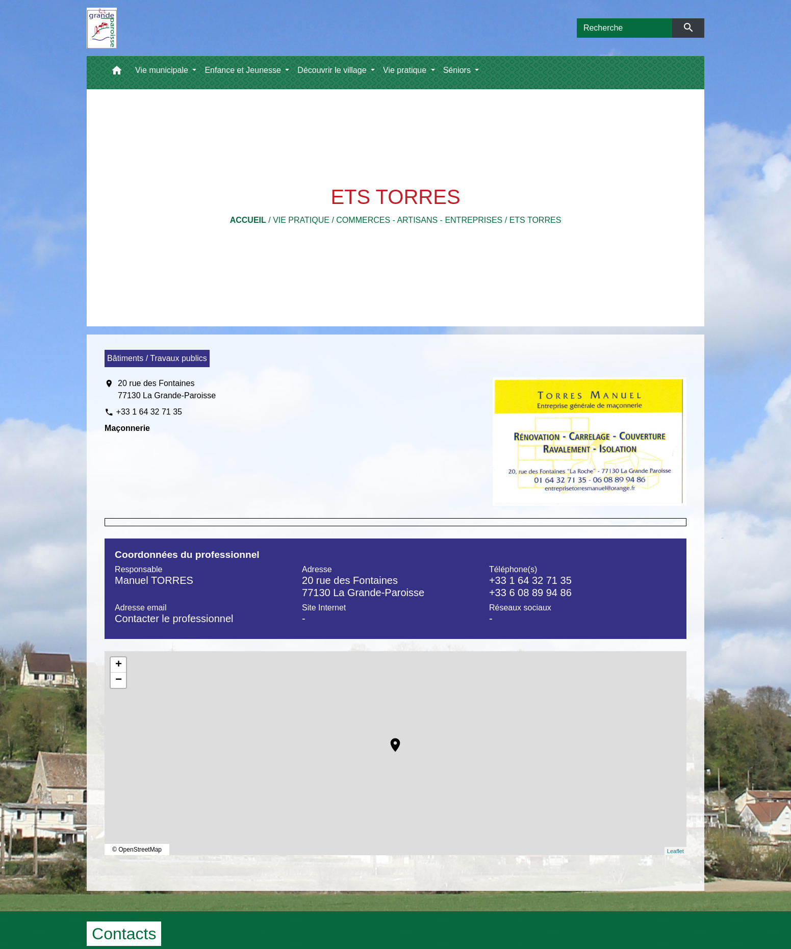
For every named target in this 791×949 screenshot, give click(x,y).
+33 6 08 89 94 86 (530, 592)
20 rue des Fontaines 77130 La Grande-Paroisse (167, 389)
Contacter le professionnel (174, 618)
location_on (390, 740)
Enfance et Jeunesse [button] (244, 70)
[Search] (625, 28)
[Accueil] (102, 28)
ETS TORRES (535, 220)
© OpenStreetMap (137, 849)
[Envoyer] (688, 28)
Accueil (248, 220)
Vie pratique (301, 220)
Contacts (124, 934)
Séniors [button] (458, 70)
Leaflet (675, 851)
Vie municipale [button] (162, 70)
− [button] (118, 680)
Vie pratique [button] (406, 70)
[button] (117, 72)
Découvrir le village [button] (333, 70)
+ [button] (118, 665)
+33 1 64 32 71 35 (149, 411)
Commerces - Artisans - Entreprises (419, 220)
